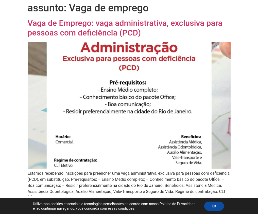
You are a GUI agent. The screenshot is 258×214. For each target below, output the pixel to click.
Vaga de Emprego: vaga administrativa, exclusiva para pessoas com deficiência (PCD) (125, 28)
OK (214, 206)
